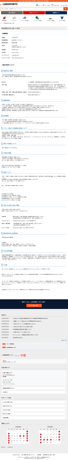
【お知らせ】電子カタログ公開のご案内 (23, 326)
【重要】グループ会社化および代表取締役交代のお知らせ (27, 321)
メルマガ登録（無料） (34, 305)
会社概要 (39, 455)
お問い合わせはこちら (7, 406)
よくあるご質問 (64, 5)
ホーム (1, 23)
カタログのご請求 (6, 410)
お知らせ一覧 (64, 340)
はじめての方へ (57, 5)
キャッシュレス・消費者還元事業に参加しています (25, 335)
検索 (65, 8)
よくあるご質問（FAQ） (8, 402)
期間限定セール (56, 12)
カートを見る (47, 5)
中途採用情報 (5, 417)
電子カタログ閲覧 (6, 413)
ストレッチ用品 (24, 18)
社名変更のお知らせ (18, 337)
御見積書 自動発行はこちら (8, 388)
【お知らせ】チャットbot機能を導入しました (24, 324)
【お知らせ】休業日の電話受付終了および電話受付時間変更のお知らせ (30, 318)
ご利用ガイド (5, 392)
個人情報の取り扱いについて (28, 455)
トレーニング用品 (37, 18)
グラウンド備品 (50, 18)
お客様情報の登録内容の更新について (22, 329)
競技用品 (4, 18)
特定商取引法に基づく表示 (49, 455)
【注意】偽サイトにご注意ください (22, 332)
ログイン (40, 5)
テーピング (13, 18)
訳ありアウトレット (34, 12)
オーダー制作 (62, 18)
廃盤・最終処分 (12, 12)
